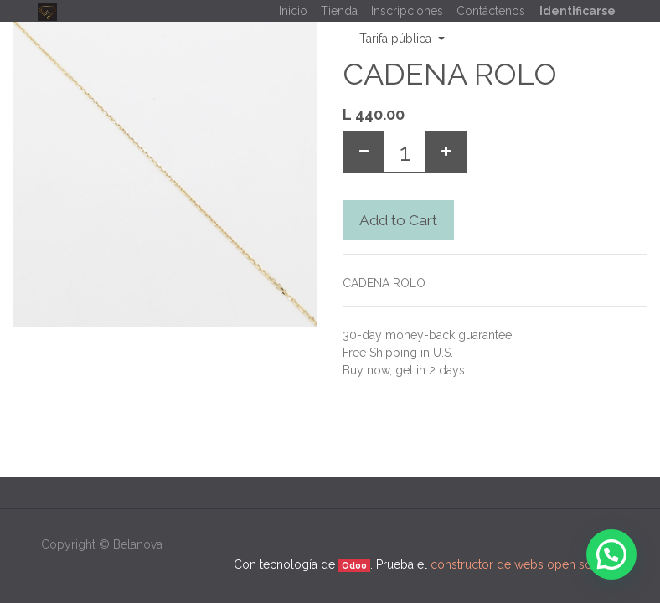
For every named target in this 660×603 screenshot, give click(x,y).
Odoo (354, 565)
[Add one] (446, 152)
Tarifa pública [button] (397, 38)
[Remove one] (363, 152)
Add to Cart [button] (398, 220)
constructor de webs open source (523, 564)
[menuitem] (293, 11)
